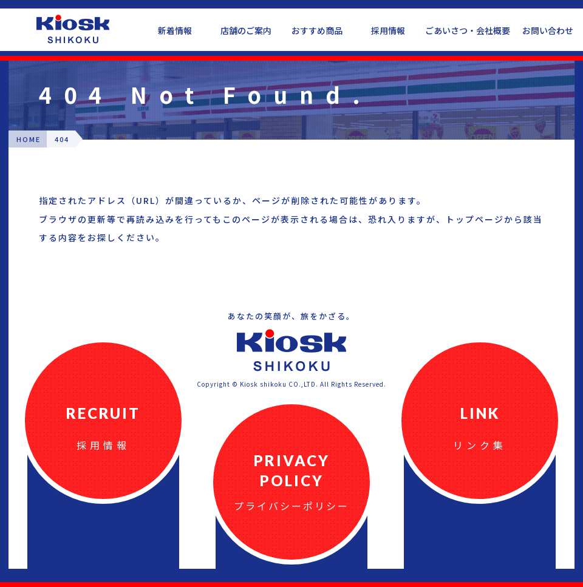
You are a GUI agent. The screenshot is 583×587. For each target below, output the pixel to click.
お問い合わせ (547, 30)
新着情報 (175, 30)
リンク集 (479, 445)
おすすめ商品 (317, 30)
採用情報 (388, 30)
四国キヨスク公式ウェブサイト (72, 29)
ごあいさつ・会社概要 (467, 30)
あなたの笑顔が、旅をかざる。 (291, 316)
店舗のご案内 (245, 30)
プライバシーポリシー (291, 505)
